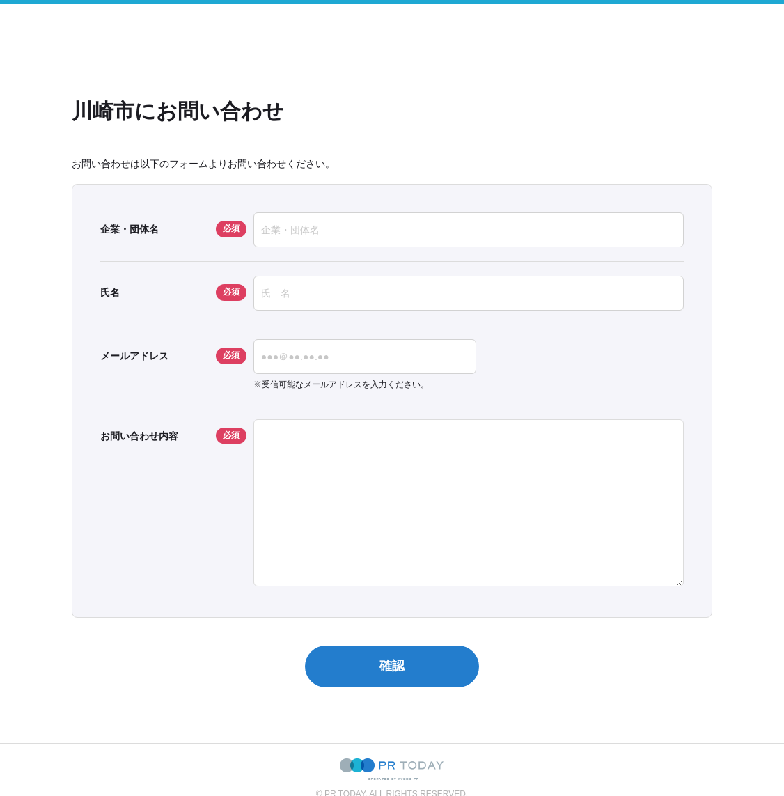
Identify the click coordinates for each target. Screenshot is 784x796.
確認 (392, 666)
